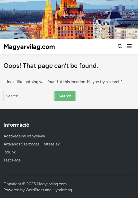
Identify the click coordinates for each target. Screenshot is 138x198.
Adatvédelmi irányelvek (24, 136)
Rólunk (10, 152)
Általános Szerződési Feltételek (32, 144)
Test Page (12, 160)
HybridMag (62, 189)
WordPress (35, 189)
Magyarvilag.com (29, 47)
